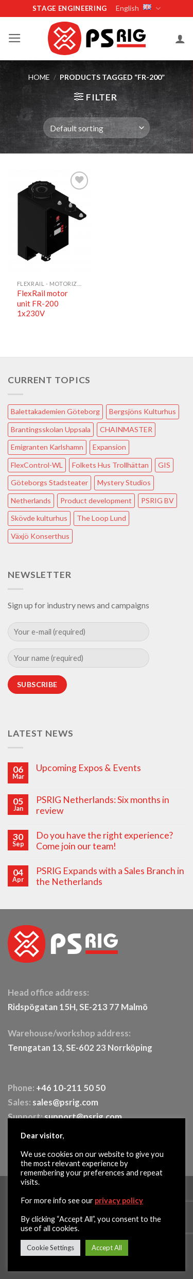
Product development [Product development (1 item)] (96, 500)
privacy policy (119, 1200)
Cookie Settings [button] (50, 1247)
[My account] (180, 38)
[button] (15, 38)
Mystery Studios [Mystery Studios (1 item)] (124, 482)
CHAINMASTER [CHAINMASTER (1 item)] (126, 429)
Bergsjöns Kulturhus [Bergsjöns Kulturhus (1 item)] (142, 411)
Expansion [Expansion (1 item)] (109, 446)
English (137, 8)
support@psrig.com (83, 1117)
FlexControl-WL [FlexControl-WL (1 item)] (37, 465)
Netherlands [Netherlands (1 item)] (31, 500)
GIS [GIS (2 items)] (164, 465)
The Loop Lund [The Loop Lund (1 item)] (101, 518)
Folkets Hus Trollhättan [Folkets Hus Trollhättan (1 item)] (110, 465)
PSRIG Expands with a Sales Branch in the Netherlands (110, 876)
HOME (39, 77)
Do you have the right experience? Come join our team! (104, 840)
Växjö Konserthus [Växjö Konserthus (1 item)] (40, 536)
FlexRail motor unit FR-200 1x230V (42, 303)
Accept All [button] (107, 1247)
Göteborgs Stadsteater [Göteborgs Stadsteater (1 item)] (49, 482)
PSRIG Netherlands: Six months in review (102, 805)
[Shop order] (96, 127)
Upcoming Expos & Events (88, 767)
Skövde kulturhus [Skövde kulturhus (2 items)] (39, 518)
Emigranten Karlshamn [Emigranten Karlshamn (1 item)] (47, 446)
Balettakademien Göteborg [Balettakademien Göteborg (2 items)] (55, 411)
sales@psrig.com (65, 1102)
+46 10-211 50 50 (71, 1088)
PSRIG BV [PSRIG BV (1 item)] (157, 500)
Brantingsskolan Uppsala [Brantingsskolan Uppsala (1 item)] (51, 429)
